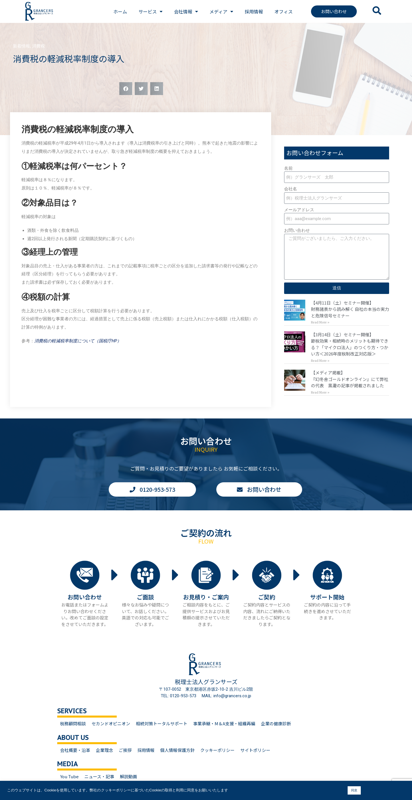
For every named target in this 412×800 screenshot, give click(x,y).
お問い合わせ (297, 230)
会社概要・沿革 (75, 750)
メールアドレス (299, 209)
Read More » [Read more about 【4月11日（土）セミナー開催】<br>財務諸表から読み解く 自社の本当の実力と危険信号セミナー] (320, 322)
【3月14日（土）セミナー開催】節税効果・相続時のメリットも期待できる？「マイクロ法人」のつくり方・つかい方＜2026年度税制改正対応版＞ (349, 344)
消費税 (38, 46)
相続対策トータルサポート (161, 723)
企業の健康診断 (276, 723)
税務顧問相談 (73, 723)
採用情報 (254, 11)
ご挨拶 (125, 750)
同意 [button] (354, 790)
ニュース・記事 (99, 776)
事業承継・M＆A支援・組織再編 (224, 723)
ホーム (120, 11)
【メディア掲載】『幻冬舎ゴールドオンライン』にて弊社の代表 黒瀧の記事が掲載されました (349, 379)
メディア (221, 11)
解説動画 (128, 776)
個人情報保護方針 (177, 750)
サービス (150, 11)
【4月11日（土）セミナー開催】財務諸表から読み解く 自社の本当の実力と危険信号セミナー (350, 309)
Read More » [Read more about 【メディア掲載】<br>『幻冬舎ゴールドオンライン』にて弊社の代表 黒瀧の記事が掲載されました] (320, 392)
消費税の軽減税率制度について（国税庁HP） (77, 340)
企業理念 (104, 750)
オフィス (283, 11)
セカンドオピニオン (111, 723)
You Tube (69, 776)
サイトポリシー (255, 750)
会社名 (290, 188)
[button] (125, 88)
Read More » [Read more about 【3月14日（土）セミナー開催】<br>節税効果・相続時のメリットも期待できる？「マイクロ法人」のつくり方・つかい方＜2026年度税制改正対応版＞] (320, 361)
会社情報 (186, 11)
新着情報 (21, 46)
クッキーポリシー (217, 750)
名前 (288, 168)
